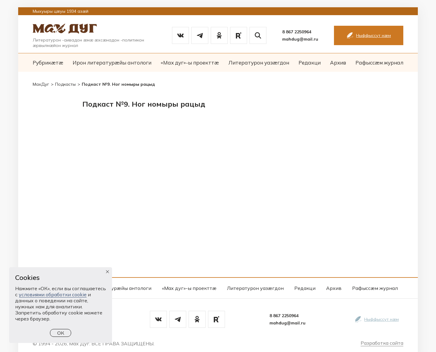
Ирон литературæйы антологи (112, 62)
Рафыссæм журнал (379, 62)
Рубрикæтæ (48, 62)
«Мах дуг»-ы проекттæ (190, 62)
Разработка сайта (382, 343)
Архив (338, 62)
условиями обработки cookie (53, 294)
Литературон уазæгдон (258, 62)
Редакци (310, 62)
